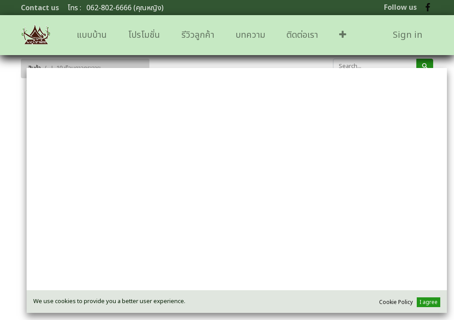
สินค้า (34, 68)
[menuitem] (91, 35)
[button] (343, 35)
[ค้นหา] (424, 66)
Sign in (408, 35)
